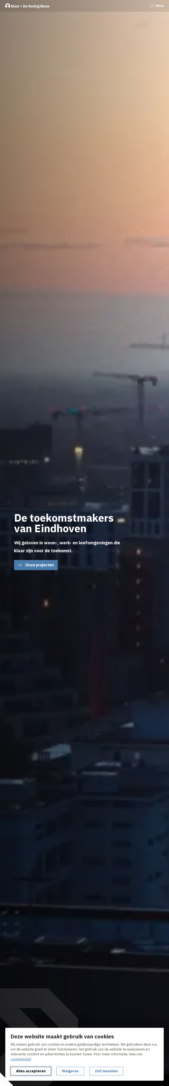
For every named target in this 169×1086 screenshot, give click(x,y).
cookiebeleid (21, 1059)
